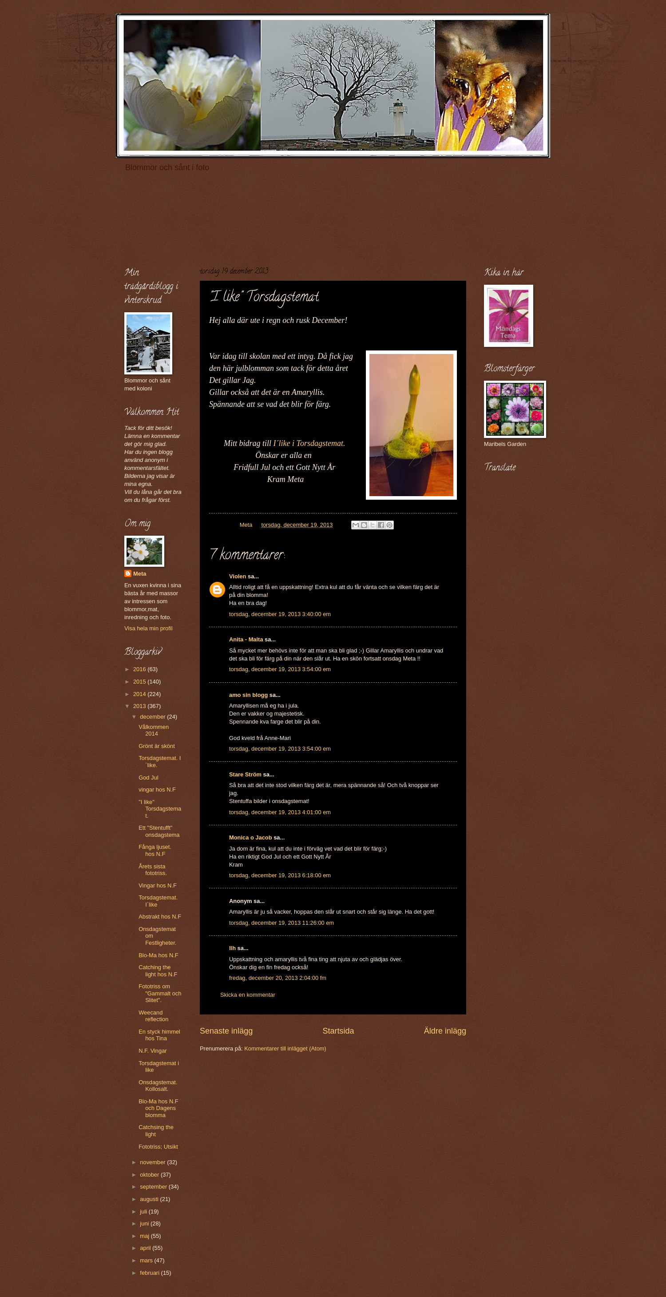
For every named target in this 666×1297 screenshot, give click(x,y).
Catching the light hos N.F (158, 970)
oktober (150, 1174)
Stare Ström (245, 774)
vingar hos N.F (157, 789)
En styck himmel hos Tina (159, 1035)
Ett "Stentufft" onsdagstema (159, 831)
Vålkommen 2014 (154, 730)
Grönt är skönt (157, 746)
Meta (139, 573)
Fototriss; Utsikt (158, 1146)
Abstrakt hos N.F (160, 916)
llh (232, 948)
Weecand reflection (153, 1015)
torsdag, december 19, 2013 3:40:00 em (280, 614)
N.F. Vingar (152, 1050)
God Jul (148, 777)
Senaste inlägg (226, 1030)
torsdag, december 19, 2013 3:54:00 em (280, 669)
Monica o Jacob (250, 837)
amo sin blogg (248, 695)
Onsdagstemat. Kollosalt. (158, 1085)
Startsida (338, 1030)
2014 (140, 694)
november (153, 1162)
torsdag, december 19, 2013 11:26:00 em (281, 922)
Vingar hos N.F (158, 885)
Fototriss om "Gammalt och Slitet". (160, 993)
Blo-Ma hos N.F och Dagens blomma (158, 1108)
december (153, 716)
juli (144, 1211)
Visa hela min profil (148, 628)
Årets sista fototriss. (153, 869)
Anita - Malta (246, 639)
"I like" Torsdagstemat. (160, 809)
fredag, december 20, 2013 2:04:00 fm (277, 978)
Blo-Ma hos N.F (158, 955)
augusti (150, 1199)
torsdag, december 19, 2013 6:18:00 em (280, 875)
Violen (237, 576)
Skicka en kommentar (247, 994)
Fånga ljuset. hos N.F (155, 850)
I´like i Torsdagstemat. (309, 443)
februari (150, 1272)
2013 (140, 706)
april (146, 1248)
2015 (140, 681)
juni (145, 1223)
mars (147, 1260)
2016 (140, 669)
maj (145, 1236)
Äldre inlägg (445, 1030)
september (154, 1186)
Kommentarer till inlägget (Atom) (285, 1048)
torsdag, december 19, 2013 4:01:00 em (280, 812)
